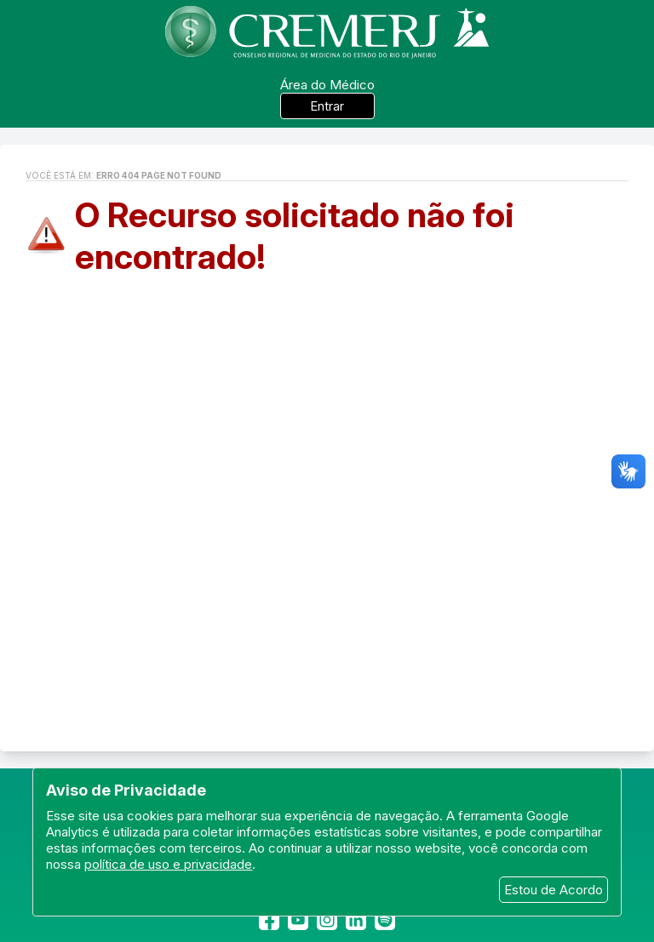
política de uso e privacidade (168, 864)
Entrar (327, 106)
